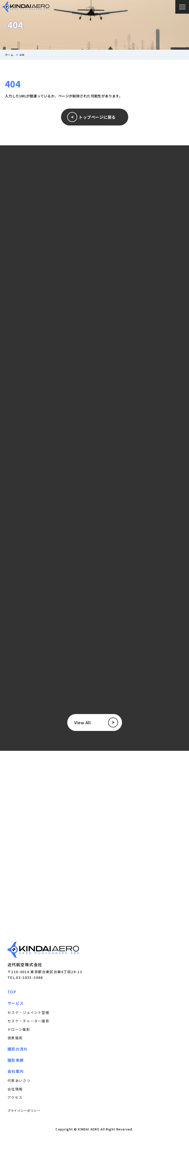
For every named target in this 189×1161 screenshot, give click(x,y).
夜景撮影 (15, 1038)
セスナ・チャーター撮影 (28, 1021)
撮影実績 (15, 1060)
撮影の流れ (17, 1049)
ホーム (9, 54)
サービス (15, 1003)
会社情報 (15, 1089)
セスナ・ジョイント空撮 (28, 1012)
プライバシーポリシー (23, 1110)
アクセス (14, 1097)
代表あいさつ (18, 1080)
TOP (11, 992)
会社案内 (15, 1071)
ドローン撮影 (18, 1029)
